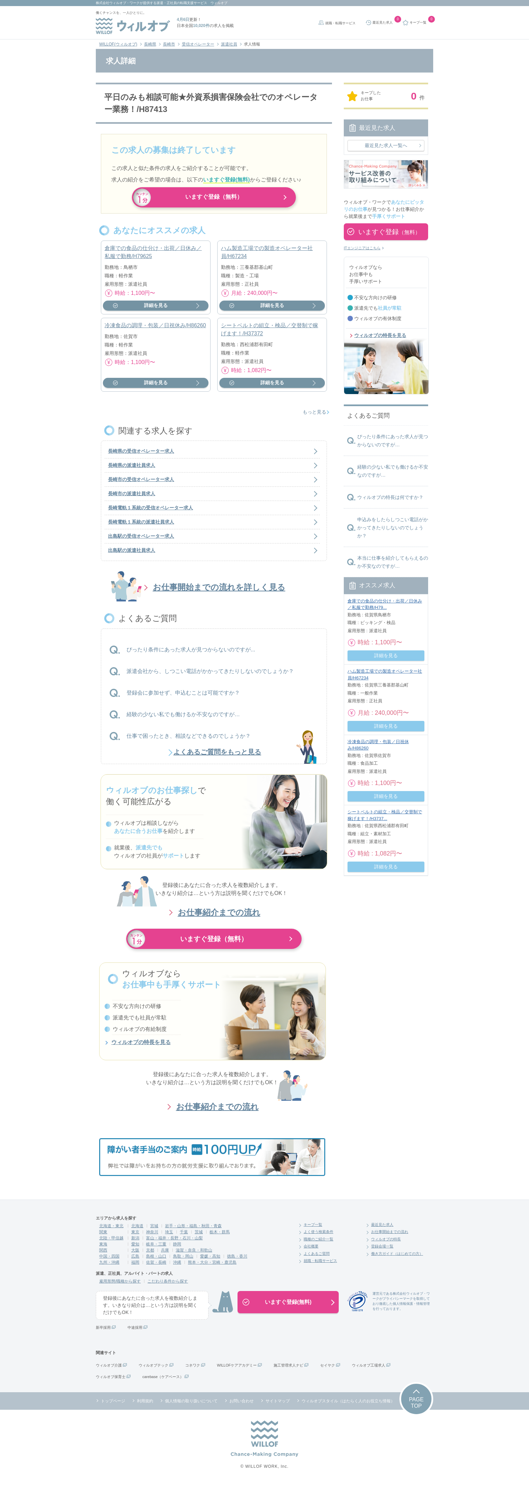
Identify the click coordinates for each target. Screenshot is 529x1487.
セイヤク (327, 1369)
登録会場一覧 (382, 1250)
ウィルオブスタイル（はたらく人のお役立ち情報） (348, 1405)
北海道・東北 (111, 1230)
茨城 (199, 1236)
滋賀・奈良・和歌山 (194, 1254)
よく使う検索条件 (318, 1236)
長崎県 (150, 44)
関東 (103, 1236)
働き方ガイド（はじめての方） (397, 1258)
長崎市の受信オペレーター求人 (141, 483)
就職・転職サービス (340, 23)
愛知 (135, 1248)
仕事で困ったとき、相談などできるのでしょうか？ (189, 740)
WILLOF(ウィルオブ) (118, 44)
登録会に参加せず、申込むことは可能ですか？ (183, 697)
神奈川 (152, 1236)
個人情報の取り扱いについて (191, 1405)
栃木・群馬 (220, 1236)
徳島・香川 (237, 1260)
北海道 (137, 1230)
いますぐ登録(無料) (288, 1306)
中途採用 (135, 1331)
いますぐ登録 (389, 231)
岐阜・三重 (156, 1248)
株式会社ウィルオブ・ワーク (118, 3)
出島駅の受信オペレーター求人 (141, 540)
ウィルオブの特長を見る (141, 1046)
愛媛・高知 (210, 1260)
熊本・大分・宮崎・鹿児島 (212, 1266)
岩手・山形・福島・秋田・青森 (193, 1230)
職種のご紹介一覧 (318, 1243)
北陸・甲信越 (111, 1242)
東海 (103, 1248)
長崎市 (169, 44)
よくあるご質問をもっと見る (217, 756)
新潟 (135, 1242)
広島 (135, 1260)
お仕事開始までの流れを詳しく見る (219, 591)
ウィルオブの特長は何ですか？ (390, 497)
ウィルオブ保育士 (111, 1381)
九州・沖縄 (109, 1266)
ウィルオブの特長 (386, 1243)
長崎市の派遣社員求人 (131, 498)
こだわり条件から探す (167, 1285)
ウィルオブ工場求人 (368, 1369)
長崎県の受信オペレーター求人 (141, 455)
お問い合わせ (241, 1405)
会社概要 (311, 1250)
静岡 (177, 1248)
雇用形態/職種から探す (120, 1285)
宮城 (154, 1230)
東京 (135, 1236)
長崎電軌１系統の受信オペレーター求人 (150, 512)
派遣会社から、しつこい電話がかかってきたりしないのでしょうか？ (210, 675)
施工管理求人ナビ (288, 1369)
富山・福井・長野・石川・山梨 (174, 1242)
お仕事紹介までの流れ (219, 916)
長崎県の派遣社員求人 (131, 469)
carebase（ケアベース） (163, 1381)
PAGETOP (416, 1407)
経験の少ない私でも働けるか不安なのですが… (183, 718)
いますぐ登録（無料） (214, 197)
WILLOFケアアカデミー (237, 1369)
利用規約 (145, 1405)
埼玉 (169, 1236)
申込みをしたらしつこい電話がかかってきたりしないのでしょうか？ (392, 527)
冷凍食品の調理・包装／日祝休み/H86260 (155, 329)
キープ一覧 (313, 1229)
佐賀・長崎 (156, 1266)
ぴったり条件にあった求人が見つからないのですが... (191, 653)
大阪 (135, 1254)
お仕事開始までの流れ (389, 1236)
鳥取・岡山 (183, 1260)
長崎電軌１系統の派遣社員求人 (141, 526)
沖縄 (177, 1266)
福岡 (135, 1266)
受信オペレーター (198, 44)
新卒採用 (103, 1331)
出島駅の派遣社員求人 (131, 554)
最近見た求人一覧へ (386, 145)
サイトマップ (278, 1405)
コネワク (192, 1369)
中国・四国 (109, 1260)
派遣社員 (229, 44)
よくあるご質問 (317, 1258)
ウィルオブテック (153, 1369)
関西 (103, 1254)
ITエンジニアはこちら (362, 248)
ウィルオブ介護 (109, 1369)
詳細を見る (156, 309)
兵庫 (165, 1254)
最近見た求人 (382, 1229)
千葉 (184, 1236)
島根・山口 (156, 1260)
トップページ (113, 1405)
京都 (150, 1254)
